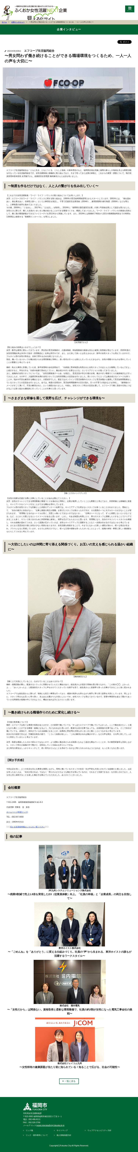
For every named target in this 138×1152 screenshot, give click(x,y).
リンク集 (29, 1130)
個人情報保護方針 (64, 1135)
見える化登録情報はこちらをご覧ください (27, 827)
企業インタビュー (18, 22)
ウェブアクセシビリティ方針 (99, 1130)
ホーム (4, 22)
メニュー (129, 10)
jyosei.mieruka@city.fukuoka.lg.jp (50, 1125)
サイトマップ (62, 1130)
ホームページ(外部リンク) (17, 812)
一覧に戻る (70, 1081)
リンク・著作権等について (37, 1135)
